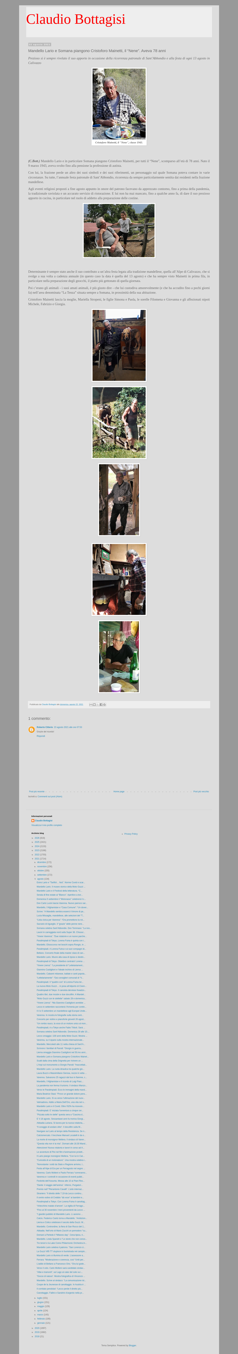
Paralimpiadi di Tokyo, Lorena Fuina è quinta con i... (61, 940)
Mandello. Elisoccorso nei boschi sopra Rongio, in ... (61, 944)
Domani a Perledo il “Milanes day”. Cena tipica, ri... (60, 1235)
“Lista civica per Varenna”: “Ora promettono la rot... (60, 920)
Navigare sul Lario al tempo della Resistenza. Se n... (61, 1131)
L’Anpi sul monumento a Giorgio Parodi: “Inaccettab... (62, 1065)
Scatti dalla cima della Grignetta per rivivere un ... (60, 1060)
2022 (37, 854)
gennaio (41, 1323)
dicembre (42, 862)
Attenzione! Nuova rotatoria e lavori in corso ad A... (60, 1147)
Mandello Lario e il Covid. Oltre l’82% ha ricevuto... (60, 1106)
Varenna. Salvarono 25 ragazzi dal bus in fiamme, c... (62, 1077)
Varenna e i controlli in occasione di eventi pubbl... (60, 1177)
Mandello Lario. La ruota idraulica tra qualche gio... (60, 1069)
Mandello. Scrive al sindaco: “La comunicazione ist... (61, 1280)
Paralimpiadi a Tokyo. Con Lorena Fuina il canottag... (61, 1201)
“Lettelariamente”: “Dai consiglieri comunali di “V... (60, 978)
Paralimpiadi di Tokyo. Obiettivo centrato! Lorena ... (61, 961)
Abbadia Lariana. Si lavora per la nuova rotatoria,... (61, 1123)
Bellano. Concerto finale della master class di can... (61, 953)
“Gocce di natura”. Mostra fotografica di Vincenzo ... (61, 1276)
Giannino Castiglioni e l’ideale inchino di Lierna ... (60, 969)
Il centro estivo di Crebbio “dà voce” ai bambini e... (60, 1197)
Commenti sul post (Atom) (50, 796)
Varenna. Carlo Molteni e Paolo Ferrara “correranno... (62, 1172)
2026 (37, 838)
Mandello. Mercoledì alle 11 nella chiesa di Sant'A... (61, 1044)
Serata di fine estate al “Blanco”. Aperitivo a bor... (60, 895)
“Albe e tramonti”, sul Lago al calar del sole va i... (59, 1272)
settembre (42, 875)
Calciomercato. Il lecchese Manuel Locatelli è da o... (61, 1135)
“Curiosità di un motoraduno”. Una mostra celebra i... (61, 1160)
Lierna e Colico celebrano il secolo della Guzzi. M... (61, 1222)
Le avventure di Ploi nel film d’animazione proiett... (60, 1152)
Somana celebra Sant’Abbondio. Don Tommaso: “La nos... (64, 928)
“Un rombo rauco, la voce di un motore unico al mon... (62, 1023)
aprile (40, 1310)
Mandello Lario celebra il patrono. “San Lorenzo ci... (61, 1247)
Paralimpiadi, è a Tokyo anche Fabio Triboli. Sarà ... (61, 1027)
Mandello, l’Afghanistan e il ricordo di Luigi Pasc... (60, 1081)
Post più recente (37, 791)
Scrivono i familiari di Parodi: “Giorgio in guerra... (59, 1048)
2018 (37, 1336)
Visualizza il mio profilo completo (46, 825)
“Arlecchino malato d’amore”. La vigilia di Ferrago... (61, 1206)
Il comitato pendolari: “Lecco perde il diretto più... (59, 1289)
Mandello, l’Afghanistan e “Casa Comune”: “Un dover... (62, 907)
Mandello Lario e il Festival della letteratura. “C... (59, 891)
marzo (40, 1314)
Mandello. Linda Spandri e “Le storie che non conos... (62, 1239)
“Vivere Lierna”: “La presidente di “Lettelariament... (60, 965)
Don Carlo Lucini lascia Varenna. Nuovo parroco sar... (62, 903)
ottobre (40, 870)
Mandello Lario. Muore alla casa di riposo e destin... (61, 957)
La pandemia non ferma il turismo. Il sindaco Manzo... (62, 1085)
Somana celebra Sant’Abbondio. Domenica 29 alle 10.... (63, 1031)
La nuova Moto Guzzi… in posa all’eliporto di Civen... (61, 986)
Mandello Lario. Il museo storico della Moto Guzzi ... (61, 886)
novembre (42, 866)
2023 (37, 850)
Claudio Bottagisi (76, 19)
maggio (41, 1306)
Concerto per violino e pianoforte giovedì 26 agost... (61, 1019)
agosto (40, 879)
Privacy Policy (131, 834)
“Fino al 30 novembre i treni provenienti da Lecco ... (61, 1210)
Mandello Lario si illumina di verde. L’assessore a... (61, 1255)
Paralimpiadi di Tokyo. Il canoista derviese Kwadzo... (61, 990)
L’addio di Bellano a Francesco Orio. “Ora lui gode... (61, 1264)
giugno (40, 1302)
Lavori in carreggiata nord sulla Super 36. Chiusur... (61, 932)
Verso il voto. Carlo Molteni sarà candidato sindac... (61, 1268)
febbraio (41, 1318)
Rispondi (41, 736)
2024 (37, 846)
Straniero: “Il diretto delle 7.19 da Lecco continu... (60, 1193)
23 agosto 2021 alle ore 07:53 (68, 727)
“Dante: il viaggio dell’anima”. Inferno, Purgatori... (60, 1185)
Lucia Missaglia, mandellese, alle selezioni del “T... (60, 915)
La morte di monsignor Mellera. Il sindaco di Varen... (61, 1139)
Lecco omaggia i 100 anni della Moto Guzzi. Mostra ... (62, 1036)
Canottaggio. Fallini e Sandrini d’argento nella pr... (60, 1293)
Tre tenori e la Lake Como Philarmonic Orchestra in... (62, 1243)
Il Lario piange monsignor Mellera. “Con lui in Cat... (60, 1156)
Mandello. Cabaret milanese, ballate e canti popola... (61, 973)
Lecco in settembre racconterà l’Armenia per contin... (61, 1007)
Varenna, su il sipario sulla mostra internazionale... (60, 1040)
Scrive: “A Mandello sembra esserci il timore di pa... (61, 911)
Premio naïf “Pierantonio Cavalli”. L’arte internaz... (60, 1189)
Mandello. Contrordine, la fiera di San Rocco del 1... (61, 1226)
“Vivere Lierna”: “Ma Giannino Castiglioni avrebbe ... (61, 1003)
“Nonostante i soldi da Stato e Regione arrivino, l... (60, 1164)
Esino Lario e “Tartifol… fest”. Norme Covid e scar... (61, 882)
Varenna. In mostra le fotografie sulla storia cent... (60, 1015)
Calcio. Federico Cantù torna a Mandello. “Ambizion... (62, 1218)
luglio (40, 1298)
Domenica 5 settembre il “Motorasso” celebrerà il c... (61, 899)
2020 (37, 1328)
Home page (118, 791)
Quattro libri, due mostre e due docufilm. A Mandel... (61, 994)
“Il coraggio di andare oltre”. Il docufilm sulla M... (59, 1127)
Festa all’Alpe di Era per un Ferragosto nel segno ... (61, 1168)
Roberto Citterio (45, 727)
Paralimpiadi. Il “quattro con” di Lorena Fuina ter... (60, 982)
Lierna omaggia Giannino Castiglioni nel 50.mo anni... (62, 1052)
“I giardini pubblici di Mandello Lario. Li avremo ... (60, 1214)
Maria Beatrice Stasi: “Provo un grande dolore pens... (62, 1094)
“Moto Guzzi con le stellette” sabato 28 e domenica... (61, 998)
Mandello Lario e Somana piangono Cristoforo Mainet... (63, 1056)
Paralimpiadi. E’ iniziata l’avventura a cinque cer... (60, 1110)
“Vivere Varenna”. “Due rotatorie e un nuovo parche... (62, 936)
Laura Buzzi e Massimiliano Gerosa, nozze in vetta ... (62, 1073)
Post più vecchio (201, 791)
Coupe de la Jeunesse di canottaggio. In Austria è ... (61, 1284)
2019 (37, 1332)
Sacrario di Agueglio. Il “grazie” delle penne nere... (60, 924)
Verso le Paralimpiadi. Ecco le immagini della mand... (62, 1090)
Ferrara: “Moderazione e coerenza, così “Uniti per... (61, 1259)
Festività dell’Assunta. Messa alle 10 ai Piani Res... (61, 1181)
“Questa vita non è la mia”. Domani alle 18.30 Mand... (62, 1143)
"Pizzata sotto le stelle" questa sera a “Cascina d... (60, 1114)
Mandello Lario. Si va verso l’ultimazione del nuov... (61, 1098)
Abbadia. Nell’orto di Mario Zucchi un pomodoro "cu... (62, 1230)
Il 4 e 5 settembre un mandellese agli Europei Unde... (62, 1011)
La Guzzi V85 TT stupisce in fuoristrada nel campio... (61, 1251)
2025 (37, 842)
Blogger (132, 1345)
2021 (37, 858)
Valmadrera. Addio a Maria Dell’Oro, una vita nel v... (61, 1102)
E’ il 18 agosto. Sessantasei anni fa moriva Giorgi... (61, 1119)
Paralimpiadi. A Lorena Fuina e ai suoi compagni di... (61, 949)
